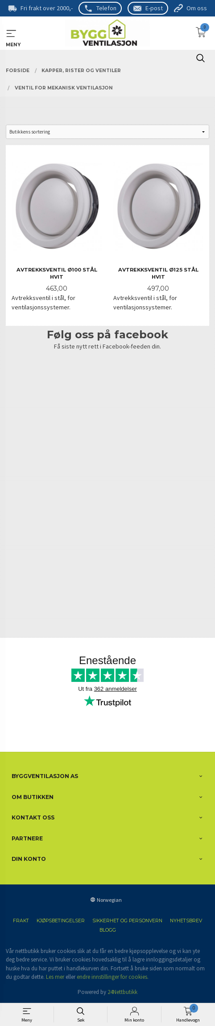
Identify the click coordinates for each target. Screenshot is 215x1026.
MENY (11, 33)
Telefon (106, 8)
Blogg (107, 930)
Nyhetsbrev (186, 921)
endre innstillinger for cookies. (113, 977)
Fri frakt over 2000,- (47, 8)
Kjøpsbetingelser (61, 921)
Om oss (196, 8)
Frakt (21, 921)
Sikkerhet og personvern (127, 921)
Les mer (55, 977)
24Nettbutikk (122, 992)
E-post (154, 8)
